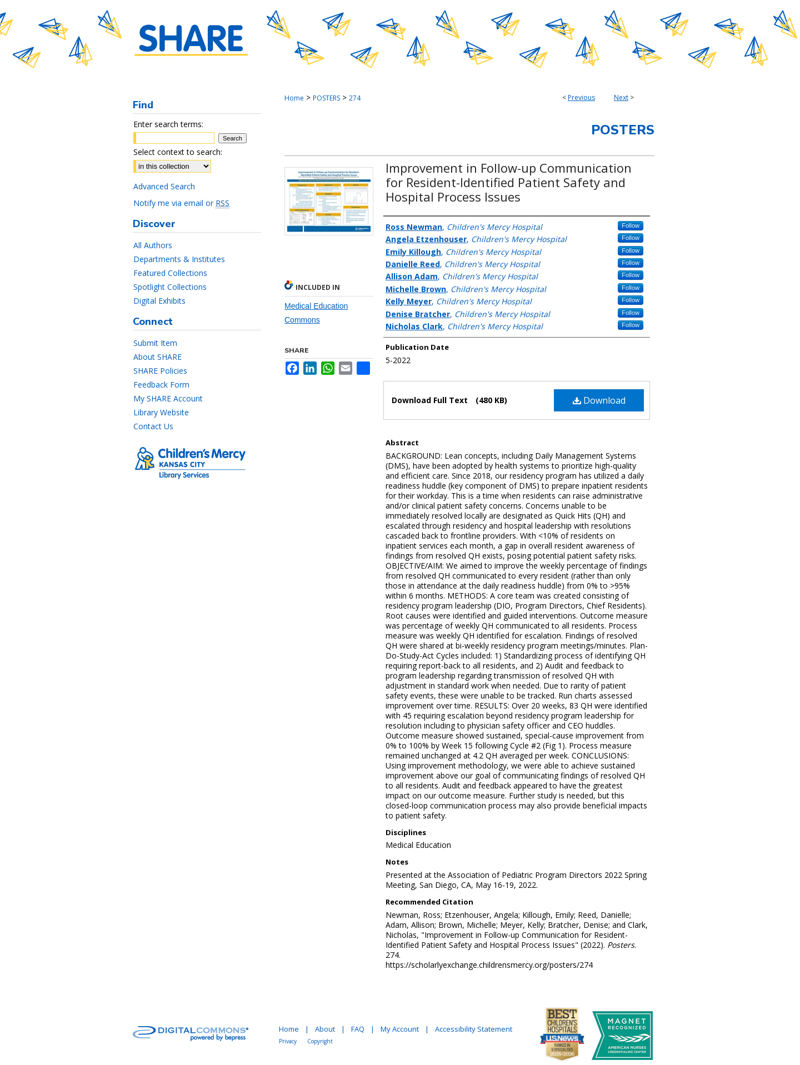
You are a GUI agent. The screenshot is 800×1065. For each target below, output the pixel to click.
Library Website (161, 412)
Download (599, 400)
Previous (581, 97)
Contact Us (153, 426)
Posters (622, 130)
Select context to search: (177, 152)
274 (355, 98)
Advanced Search (164, 186)
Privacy (288, 1041)
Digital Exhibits (159, 300)
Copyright (320, 1041)
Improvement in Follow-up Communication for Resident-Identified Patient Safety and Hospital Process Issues (509, 182)
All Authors (152, 245)
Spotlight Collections (170, 287)
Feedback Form (161, 384)
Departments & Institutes (179, 259)
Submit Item (155, 343)
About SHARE (157, 356)
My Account (400, 1029)
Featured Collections (170, 273)
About (325, 1029)
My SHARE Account (168, 398)
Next (621, 97)
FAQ (357, 1029)
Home (294, 98)
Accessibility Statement (473, 1029)
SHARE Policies (160, 370)
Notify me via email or (181, 203)
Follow (630, 225)
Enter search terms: (168, 124)
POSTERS (326, 98)
